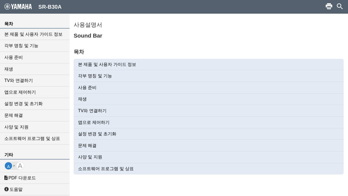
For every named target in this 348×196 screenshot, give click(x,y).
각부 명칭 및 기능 (21, 45)
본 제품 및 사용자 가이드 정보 (33, 34)
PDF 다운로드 (20, 178)
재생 (8, 69)
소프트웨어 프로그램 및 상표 (32, 138)
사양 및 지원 (16, 127)
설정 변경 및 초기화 (23, 103)
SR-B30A (33, 6)
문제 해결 (13, 115)
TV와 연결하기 (18, 80)
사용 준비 (13, 57)
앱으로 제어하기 (20, 92)
